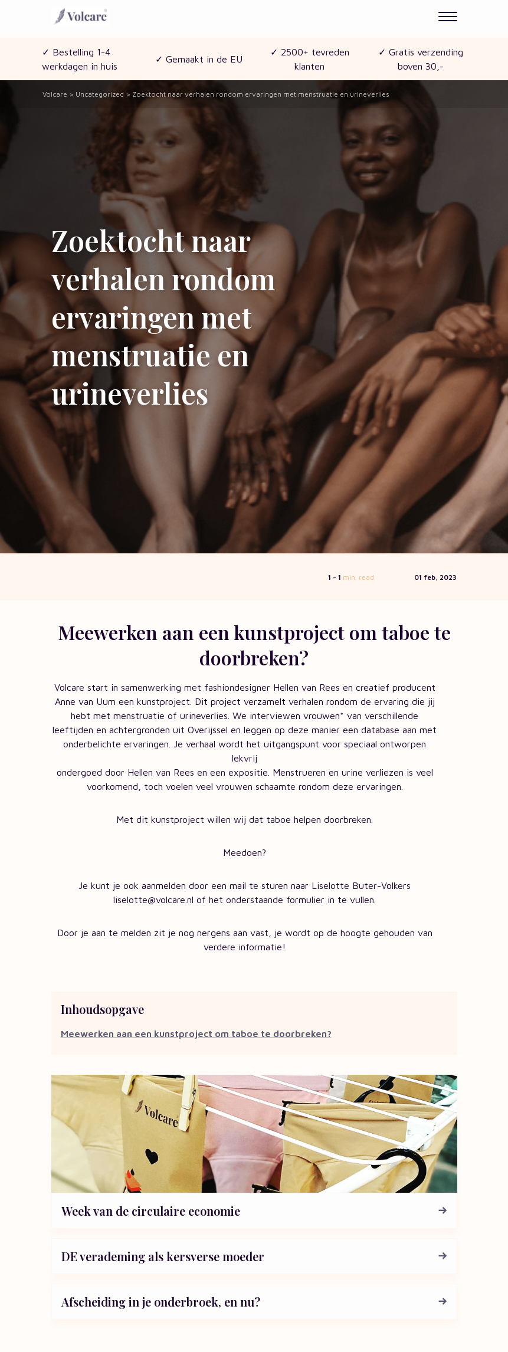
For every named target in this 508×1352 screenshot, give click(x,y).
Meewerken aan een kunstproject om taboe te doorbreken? (196, 1033)
